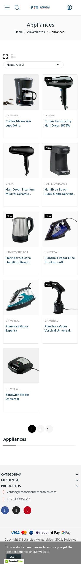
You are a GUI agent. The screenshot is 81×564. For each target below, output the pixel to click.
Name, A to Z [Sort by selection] (33, 64)
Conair (49, 115)
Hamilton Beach (55, 184)
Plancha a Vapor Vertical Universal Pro (57, 328)
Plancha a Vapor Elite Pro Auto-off (59, 260)
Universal (12, 115)
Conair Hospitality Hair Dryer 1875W (57, 123)
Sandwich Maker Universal (17, 397)
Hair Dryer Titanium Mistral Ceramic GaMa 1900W (20, 191)
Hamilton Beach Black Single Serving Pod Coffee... (58, 191)
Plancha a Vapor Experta (17, 328)
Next (47, 429)
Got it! (13, 557)
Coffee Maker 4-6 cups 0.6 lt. (18, 123)
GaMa (9, 184)
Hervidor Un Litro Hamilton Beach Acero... (18, 260)
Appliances (14, 439)
